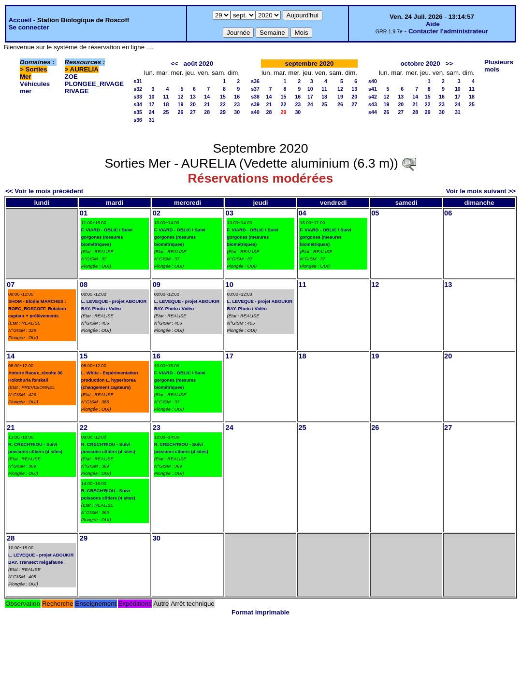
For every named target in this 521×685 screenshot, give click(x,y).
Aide (433, 24)
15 (223, 97)
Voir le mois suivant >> (481, 191)
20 (193, 104)
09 (156, 284)
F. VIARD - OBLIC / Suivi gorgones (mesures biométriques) (106, 237)
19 (181, 104)
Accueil (20, 20)
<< (174, 63)
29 (223, 112)
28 (207, 112)
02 (156, 213)
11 (166, 97)
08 (83, 284)
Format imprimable (260, 612)
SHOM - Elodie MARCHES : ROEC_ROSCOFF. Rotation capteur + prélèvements (37, 308)
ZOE (71, 76)
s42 (372, 97)
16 (237, 97)
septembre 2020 (309, 63)
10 (152, 97)
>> (449, 63)
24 (152, 112)
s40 (255, 112)
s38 (255, 97)
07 (10, 284)
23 (237, 104)
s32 (137, 89)
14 (207, 97)
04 (302, 213)
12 (181, 97)
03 (229, 213)
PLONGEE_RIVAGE (94, 83)
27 (193, 112)
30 (237, 112)
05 (375, 213)
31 (152, 120)
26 (181, 112)
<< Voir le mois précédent (44, 191)
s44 (372, 112)
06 (448, 213)
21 (207, 104)
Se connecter (29, 27)
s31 (137, 81)
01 (83, 213)
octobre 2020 (420, 63)
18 (166, 104)
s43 (372, 104)
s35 (137, 112)
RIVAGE (77, 91)
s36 (137, 120)
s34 (137, 104)
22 (223, 104)
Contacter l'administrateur (448, 31)
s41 (372, 89)
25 (166, 112)
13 (193, 97)
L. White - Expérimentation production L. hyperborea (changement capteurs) (109, 380)
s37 (255, 89)
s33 (137, 97)
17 (152, 104)
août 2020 (199, 63)
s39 (255, 104)
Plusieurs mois (498, 65)
